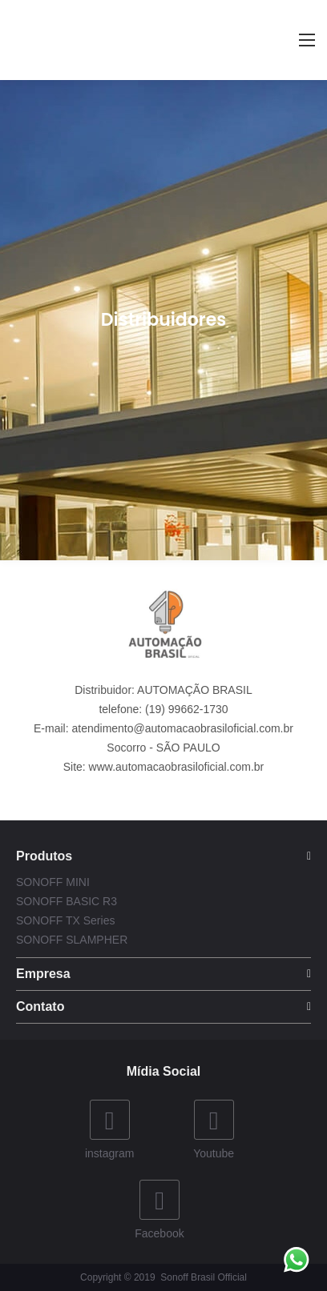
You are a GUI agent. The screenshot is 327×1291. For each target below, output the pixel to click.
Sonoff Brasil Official (203, 1277)
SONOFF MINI (53, 882)
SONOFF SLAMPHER (71, 939)
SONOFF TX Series (65, 920)
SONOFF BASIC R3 (66, 901)
